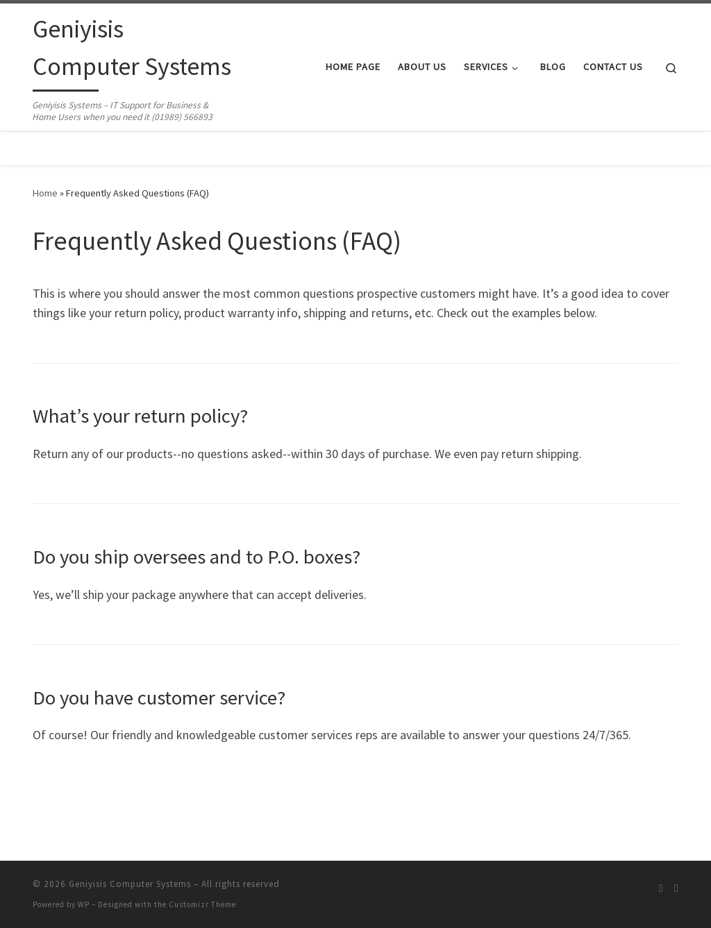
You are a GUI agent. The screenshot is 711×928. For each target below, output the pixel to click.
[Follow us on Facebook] (676, 888)
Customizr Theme (202, 904)
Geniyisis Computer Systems (130, 884)
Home (45, 193)
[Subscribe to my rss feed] (661, 888)
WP (84, 904)
